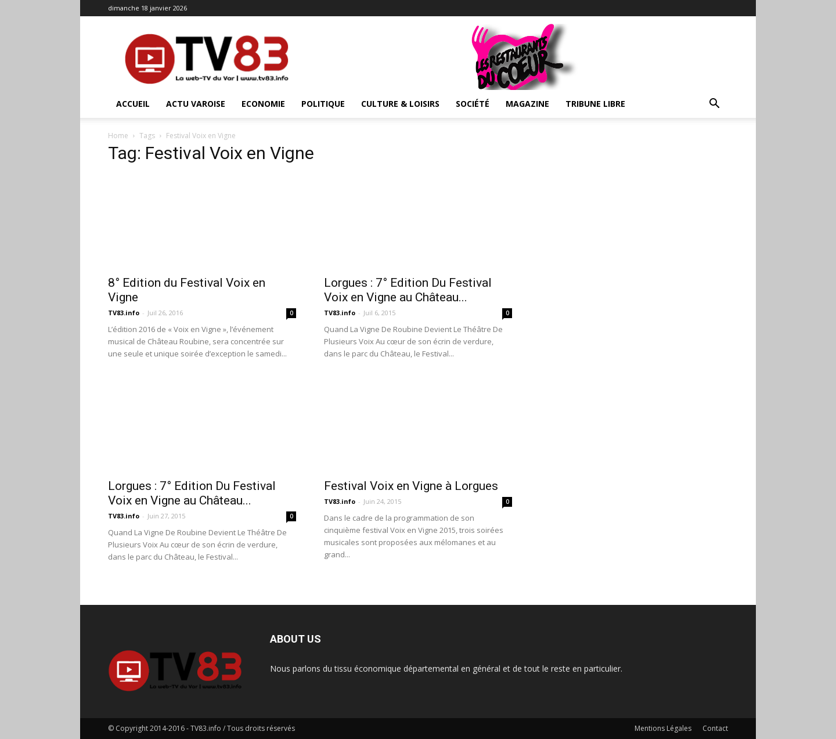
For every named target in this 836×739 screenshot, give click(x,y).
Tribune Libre (595, 103)
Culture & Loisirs (400, 103)
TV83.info (123, 312)
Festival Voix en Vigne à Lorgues (411, 486)
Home (118, 135)
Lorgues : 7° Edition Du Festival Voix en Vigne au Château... (408, 290)
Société (472, 103)
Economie (263, 103)
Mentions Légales (663, 728)
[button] (714, 104)
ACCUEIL (133, 103)
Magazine (527, 103)
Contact (715, 728)
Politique (323, 103)
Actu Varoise (195, 103)
